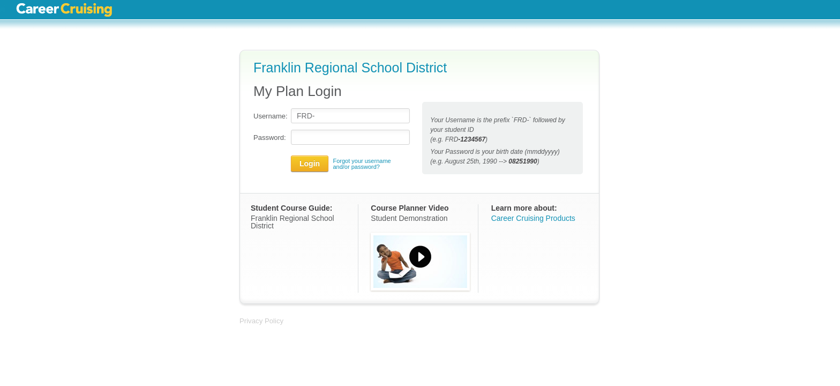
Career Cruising (64, 10)
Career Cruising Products (533, 218)
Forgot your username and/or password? (362, 164)
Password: (269, 137)
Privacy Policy (261, 321)
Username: (269, 116)
